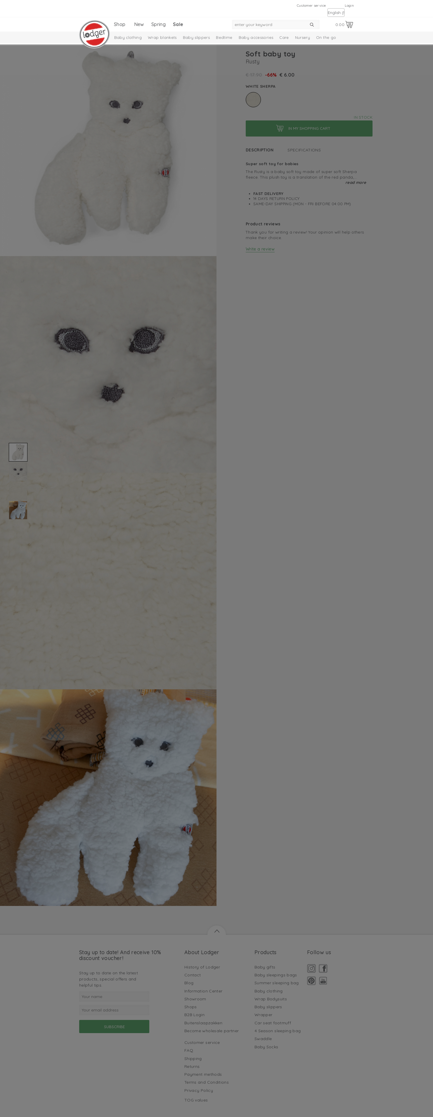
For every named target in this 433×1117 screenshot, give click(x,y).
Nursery (302, 37)
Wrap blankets (162, 37)
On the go (326, 37)
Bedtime (224, 37)
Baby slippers (196, 37)
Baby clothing (128, 37)
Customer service (311, 5)
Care (284, 37)
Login (349, 5)
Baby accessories (256, 37)
